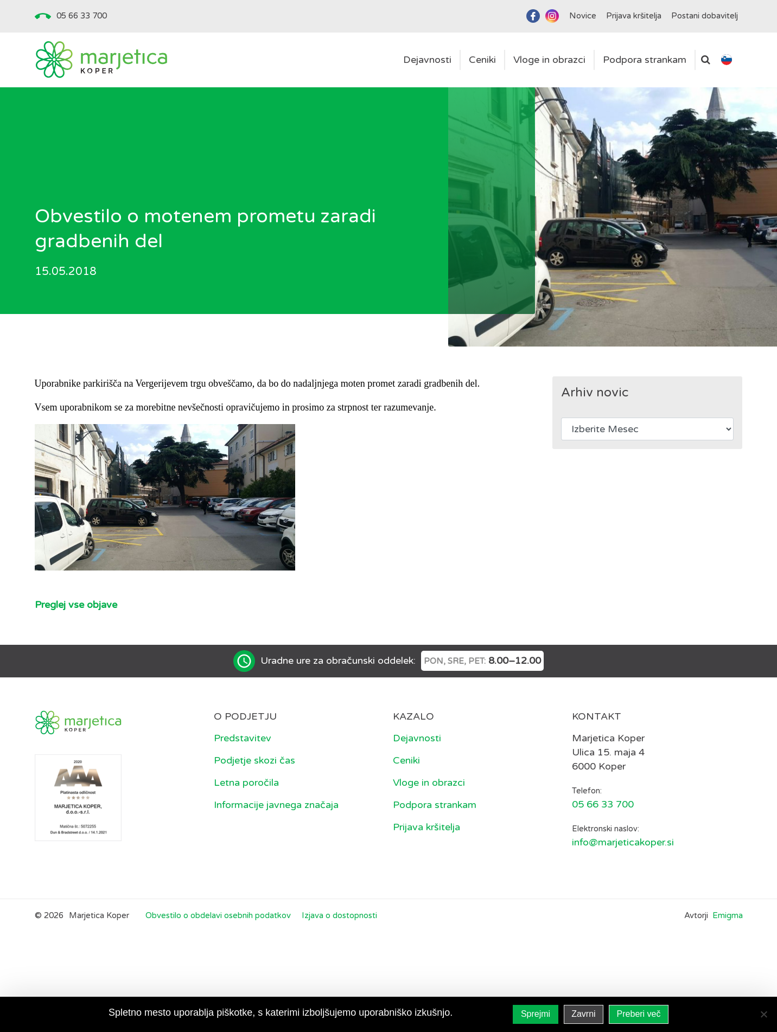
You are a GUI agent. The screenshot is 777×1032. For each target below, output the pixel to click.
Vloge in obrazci (429, 783)
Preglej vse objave (76, 605)
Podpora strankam (434, 805)
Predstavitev (242, 738)
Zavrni (583, 1013)
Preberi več (639, 1013)
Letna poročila (246, 783)
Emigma (727, 915)
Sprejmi (535, 1013)
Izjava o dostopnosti (339, 915)
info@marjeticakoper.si (623, 842)
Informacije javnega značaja (276, 805)
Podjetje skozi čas (254, 760)
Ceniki (406, 760)
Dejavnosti (417, 738)
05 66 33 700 (81, 16)
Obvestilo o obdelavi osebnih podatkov (218, 915)
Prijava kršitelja (426, 827)
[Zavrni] (763, 1014)
